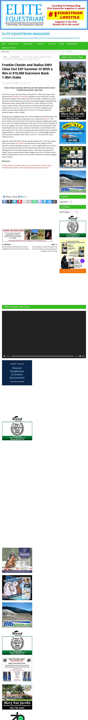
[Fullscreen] (83, 356)
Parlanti (47, 119)
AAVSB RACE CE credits (9, 48)
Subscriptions (13, 44)
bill (18, 83)
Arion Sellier (20, 143)
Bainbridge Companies (19, 97)
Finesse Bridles (72, 44)
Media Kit (40, 44)
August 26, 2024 (9, 83)
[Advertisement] (29, 182)
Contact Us (52, 44)
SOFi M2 (61, 44)
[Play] (5, 356)
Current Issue (27, 44)
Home (3, 44)
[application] (44, 334)
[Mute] (80, 356)
